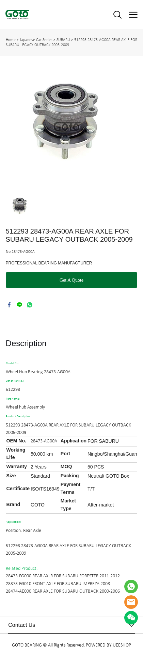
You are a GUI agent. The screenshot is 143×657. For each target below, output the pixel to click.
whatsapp (29, 304)
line (19, 304)
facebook (9, 304)
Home (11, 40)
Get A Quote (71, 280)
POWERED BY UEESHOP (108, 645)
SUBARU (63, 40)
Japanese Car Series (36, 40)
